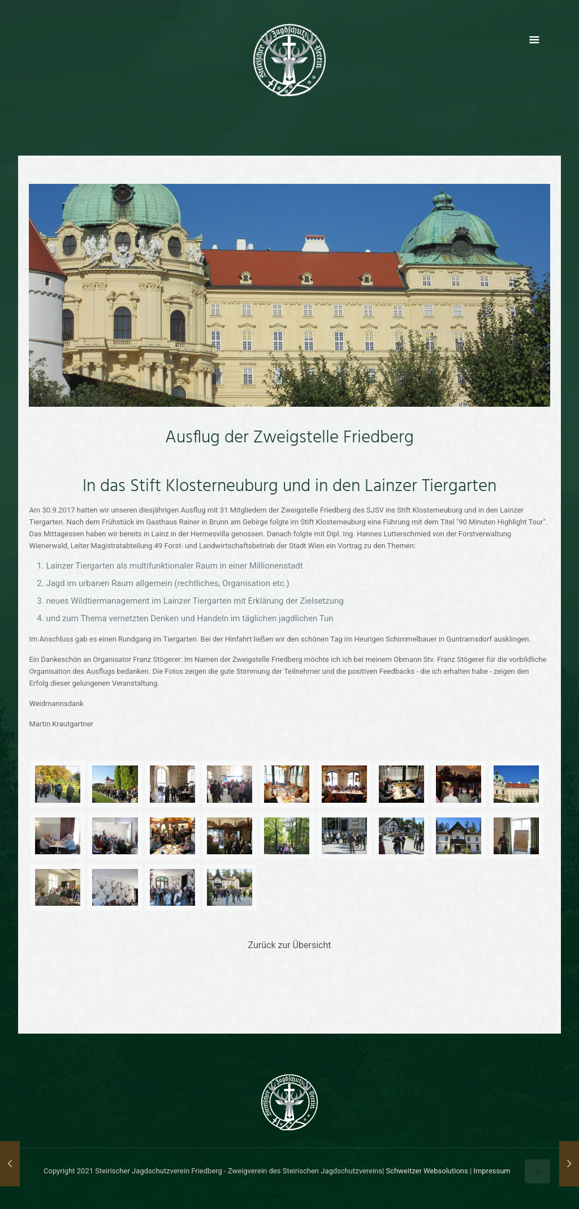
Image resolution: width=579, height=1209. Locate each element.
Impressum (491, 1171)
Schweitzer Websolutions (427, 1171)
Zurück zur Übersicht (289, 945)
